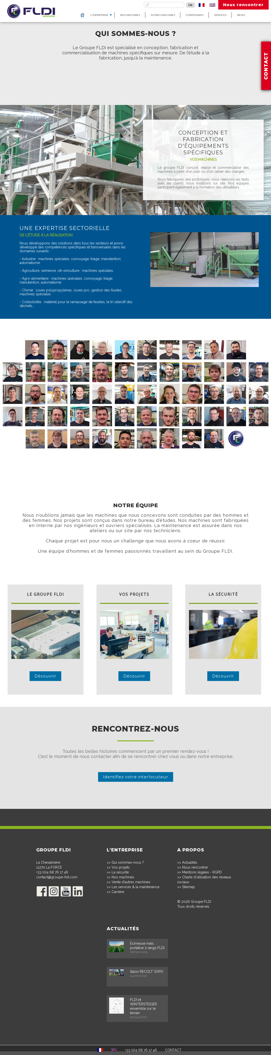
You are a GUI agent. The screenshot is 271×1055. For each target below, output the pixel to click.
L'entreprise (86, 15)
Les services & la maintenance (135, 887)
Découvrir (45, 676)
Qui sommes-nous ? (128, 862)
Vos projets (121, 867)
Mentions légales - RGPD (202, 872)
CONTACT (173, 1050)
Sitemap (188, 887)
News (228, 15)
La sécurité (120, 872)
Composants (181, 15)
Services (207, 15)
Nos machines (117, 15)
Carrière (118, 892)
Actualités (189, 862)
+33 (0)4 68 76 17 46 (52, 872)
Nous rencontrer (243, 4)
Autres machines (150, 15)
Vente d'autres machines (131, 882)
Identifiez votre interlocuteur (135, 777)
